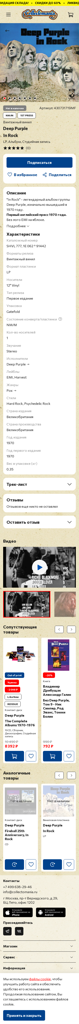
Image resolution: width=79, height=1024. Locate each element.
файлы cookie (40, 979)
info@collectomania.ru (20, 892)
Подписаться (39, 162)
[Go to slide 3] (14, 98)
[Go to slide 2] (9, 98)
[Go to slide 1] (4, 98)
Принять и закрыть (24, 1015)
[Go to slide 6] (29, 98)
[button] (26, 604)
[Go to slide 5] (24, 98)
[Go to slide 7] (34, 98)
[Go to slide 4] (19, 98)
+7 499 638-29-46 (17, 887)
